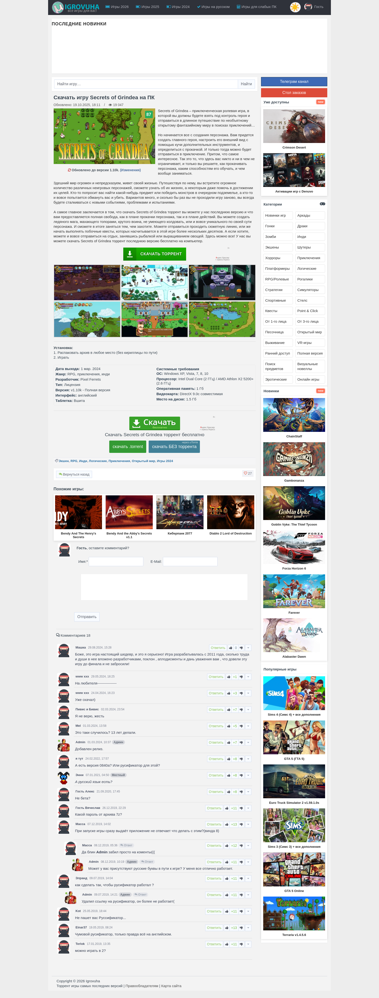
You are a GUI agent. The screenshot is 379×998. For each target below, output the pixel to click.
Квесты (271, 311)
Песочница (274, 332)
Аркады (303, 215)
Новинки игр (275, 215)
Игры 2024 (178, 7)
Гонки (270, 226)
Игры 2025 (147, 7)
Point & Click (307, 311)
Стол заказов (294, 93)
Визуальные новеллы (307, 366)
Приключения (119, 461)
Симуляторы (308, 290)
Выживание (274, 343)
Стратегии (273, 290)
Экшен (64, 461)
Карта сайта (171, 986)
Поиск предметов (274, 366)
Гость (313, 7)
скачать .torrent (128, 446)
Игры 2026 (117, 7)
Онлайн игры (308, 379)
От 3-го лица (308, 321)
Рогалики (305, 279)
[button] (247, 473)
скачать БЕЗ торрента (174, 446)
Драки (302, 226)
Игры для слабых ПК (257, 7)
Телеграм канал (294, 81)
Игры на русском (213, 7)
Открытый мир (143, 461)
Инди (83, 461)
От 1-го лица (275, 321)
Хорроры (272, 258)
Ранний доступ (277, 353)
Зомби (270, 237)
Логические (98, 461)
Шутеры (304, 247)
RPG (74, 461)
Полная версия (310, 353)
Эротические (276, 379)
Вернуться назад (74, 474)
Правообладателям (141, 986)
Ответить (218, 648)
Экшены (272, 247)
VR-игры (304, 343)
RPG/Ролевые (277, 279)
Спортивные (275, 300)
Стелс (302, 300)
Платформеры (277, 268)
